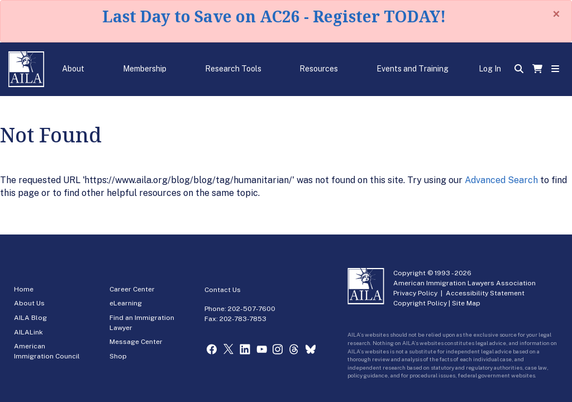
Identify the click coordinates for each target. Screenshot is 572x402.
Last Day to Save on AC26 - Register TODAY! (274, 16)
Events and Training (412, 68)
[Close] (556, 14)
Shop (118, 356)
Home (24, 289)
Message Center (136, 342)
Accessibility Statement (485, 293)
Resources (318, 68)
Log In (490, 68)
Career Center (132, 289)
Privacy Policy (415, 293)
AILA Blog (30, 318)
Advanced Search (501, 180)
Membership (144, 68)
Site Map (466, 303)
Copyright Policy (420, 303)
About (73, 68)
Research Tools (233, 68)
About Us (29, 303)
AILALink (28, 332)
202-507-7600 (251, 309)
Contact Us (222, 290)
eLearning (125, 303)
